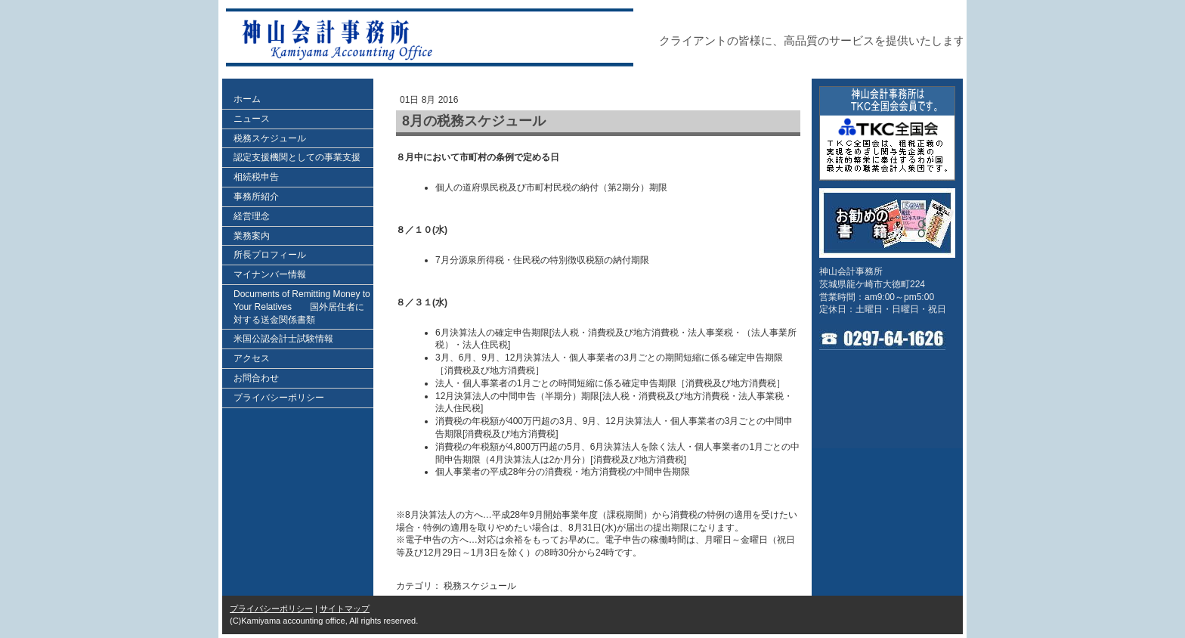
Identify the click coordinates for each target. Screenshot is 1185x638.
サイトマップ (345, 608)
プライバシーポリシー (271, 608)
